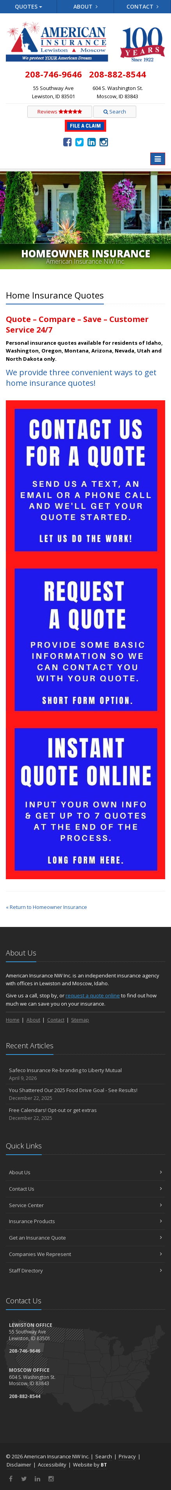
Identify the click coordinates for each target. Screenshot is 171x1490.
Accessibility (52, 1464)
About (85, 6)
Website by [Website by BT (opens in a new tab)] (90, 1464)
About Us (85, 1172)
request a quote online (93, 995)
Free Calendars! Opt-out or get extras (85, 1114)
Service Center (85, 1205)
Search (114, 111)
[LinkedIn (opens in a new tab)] (91, 141)
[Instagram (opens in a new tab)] (104, 141)
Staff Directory (85, 1270)
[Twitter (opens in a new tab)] (79, 141)
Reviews (59, 111)
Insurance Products (85, 1221)
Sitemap (80, 1020)
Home (13, 1020)
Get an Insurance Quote (85, 1237)
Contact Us (85, 1188)
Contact (142, 6)
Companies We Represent (85, 1254)
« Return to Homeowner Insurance (46, 907)
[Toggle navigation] (157, 159)
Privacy (127, 1456)
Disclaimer (19, 1464)
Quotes (28, 6)
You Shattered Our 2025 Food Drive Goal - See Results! (85, 1094)
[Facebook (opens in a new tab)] (67, 141)
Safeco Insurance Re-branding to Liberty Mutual (85, 1074)
